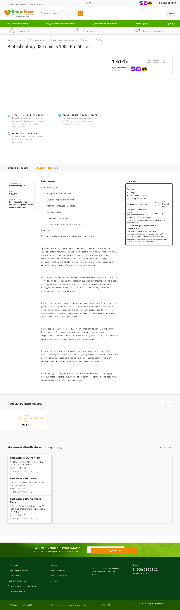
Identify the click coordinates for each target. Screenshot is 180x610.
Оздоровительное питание (60, 23)
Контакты (53, 581)
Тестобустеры (86, 40)
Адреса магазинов (36, 4)
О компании (13, 565)
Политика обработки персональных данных (68, 605)
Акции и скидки (15, 575)
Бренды (171, 23)
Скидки (53, 548)
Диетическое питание (105, 23)
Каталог (22, 40)
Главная (11, 40)
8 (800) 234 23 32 (167, 3)
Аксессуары (141, 23)
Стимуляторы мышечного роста (64, 40)
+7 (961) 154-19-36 (18, 468)
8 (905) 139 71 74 (17, 489)
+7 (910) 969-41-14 (18, 515)
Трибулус (99, 40)
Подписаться (128, 549)
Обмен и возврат (57, 570)
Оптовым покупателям (16, 4)
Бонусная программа (18, 570)
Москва (92, 3)
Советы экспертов (58, 575)
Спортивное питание (17, 23)
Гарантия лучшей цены (18, 581)
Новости (53, 565)
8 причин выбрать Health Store (22, 586)
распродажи (71, 548)
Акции (39, 548)
